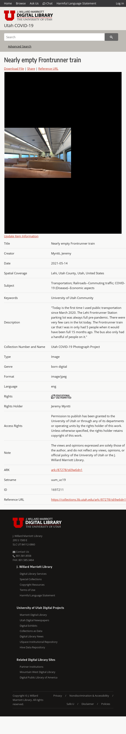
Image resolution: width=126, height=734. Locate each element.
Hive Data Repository (32, 647)
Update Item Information (21, 236)
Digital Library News (31, 636)
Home (8, 3)
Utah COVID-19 (18, 25)
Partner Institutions (31, 667)
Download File (14, 69)
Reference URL (48, 69)
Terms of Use (27, 590)
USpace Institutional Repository (39, 642)
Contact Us (21, 551)
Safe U (70, 704)
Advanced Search (19, 46)
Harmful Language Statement (76, 3)
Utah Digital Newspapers (34, 620)
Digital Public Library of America (38, 677)
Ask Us (34, 3)
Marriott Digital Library (33, 615)
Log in (120, 3)
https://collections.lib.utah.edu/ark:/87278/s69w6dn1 (88, 499)
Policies (105, 704)
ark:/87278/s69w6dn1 (67, 470)
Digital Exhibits (28, 625)
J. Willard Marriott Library (27, 536)
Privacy (57, 695)
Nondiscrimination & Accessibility (89, 695)
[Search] (54, 37)
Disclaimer (88, 704)
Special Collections (31, 579)
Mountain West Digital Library (37, 672)
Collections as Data (31, 631)
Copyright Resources (32, 584)
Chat (48, 3)
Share (31, 69)
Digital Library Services (33, 574)
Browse (21, 3)
